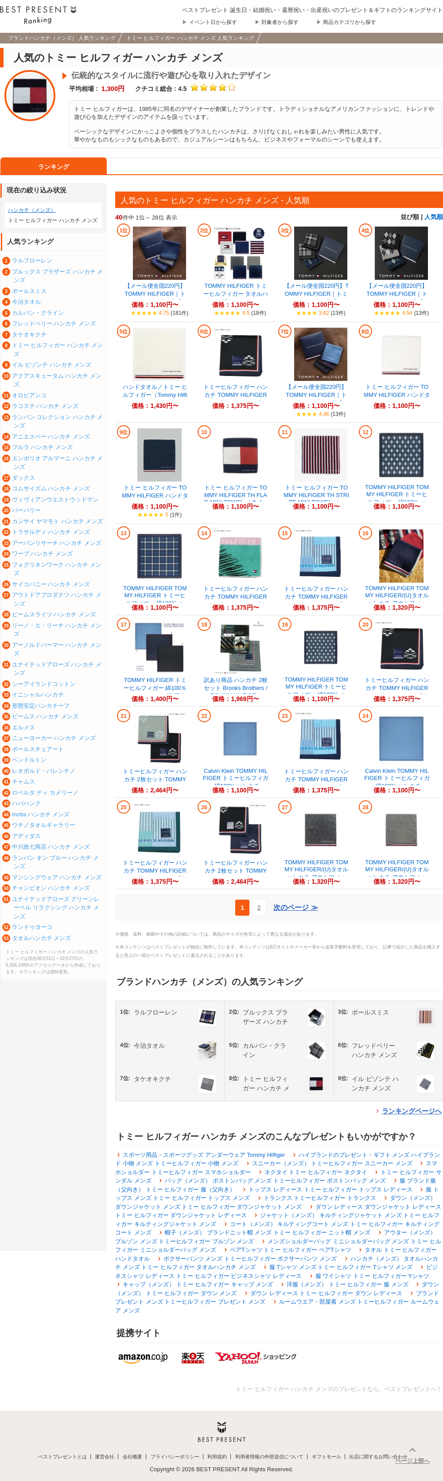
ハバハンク (26, 803)
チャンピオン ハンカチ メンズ (51, 888)
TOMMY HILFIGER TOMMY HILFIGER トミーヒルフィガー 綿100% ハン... (397, 498)
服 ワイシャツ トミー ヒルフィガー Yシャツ (372, 1276)
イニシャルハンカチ (38, 694)
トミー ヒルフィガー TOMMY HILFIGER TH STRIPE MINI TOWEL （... (316, 494)
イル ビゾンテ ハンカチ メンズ (52, 364)
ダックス (23, 477)
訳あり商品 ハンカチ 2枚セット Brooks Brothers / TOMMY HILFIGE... (236, 688)
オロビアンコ (29, 395)
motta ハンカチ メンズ (41, 814)
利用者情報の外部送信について (269, 1456)
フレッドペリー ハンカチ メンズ (54, 323)
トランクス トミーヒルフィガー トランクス (320, 1198)
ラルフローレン (32, 260)
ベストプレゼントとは (62, 1456)
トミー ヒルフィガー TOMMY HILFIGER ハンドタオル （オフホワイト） (397, 395)
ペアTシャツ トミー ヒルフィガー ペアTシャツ (290, 1249)
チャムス (23, 781)
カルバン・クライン (38, 313)
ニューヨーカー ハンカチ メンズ (54, 738)
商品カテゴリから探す (349, 22)
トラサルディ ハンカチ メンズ (51, 532)
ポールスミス (29, 291)
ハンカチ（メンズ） (32, 210)
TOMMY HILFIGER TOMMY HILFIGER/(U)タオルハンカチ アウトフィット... (397, 600)
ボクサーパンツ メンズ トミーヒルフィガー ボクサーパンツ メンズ (250, 1258)
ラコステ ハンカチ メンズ (45, 406)
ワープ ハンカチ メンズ (42, 553)
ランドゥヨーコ (32, 927)
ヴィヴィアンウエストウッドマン (55, 499)
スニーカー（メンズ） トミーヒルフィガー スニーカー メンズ (332, 1163)
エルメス (23, 727)
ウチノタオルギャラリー (43, 825)
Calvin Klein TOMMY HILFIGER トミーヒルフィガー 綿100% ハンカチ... (235, 778)
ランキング (53, 166)
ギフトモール (326, 1456)
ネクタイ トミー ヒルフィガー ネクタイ (315, 1172)
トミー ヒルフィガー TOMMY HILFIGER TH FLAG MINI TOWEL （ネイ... (236, 494)
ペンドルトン (29, 759)
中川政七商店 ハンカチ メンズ (51, 846)
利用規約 (217, 1456)
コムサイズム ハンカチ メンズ (51, 488)
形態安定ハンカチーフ (41, 705)
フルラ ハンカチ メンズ (42, 447)
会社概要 (132, 1456)
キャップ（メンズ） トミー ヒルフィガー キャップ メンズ (198, 1284)
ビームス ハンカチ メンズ (45, 716)
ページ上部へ (412, 1460)
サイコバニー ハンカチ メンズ (51, 584)
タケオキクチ (29, 334)
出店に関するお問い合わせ (378, 1456)
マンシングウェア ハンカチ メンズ (56, 877)
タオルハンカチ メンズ (41, 938)
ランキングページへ (412, 1111)
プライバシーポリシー (175, 1456)
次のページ (295, 907)
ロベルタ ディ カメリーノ (45, 792)
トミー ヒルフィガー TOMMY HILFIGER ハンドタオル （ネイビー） (155, 495)
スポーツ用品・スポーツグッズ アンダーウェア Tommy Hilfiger (204, 1155)
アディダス (26, 836)
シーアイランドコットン (43, 684)
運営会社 (104, 1456)
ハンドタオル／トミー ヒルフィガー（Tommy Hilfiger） (155, 395)
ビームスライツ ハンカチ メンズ (54, 614)
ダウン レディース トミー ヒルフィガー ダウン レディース (326, 1293)
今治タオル (26, 301)
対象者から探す (280, 22)
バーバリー (26, 510)
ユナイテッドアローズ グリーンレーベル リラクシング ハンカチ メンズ (56, 908)
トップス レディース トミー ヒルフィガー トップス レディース (330, 1189)
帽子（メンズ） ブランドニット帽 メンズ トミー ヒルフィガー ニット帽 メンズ (267, 1232)
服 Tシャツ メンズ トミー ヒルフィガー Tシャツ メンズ (341, 1267)
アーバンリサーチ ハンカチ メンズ (56, 543)
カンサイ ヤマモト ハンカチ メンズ (57, 521)
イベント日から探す (213, 22)
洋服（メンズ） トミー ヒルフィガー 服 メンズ (347, 1284)
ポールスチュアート (38, 749)
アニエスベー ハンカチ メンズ (51, 436)
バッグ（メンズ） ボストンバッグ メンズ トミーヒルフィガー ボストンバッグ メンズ (275, 1180)
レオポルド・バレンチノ (43, 771)
